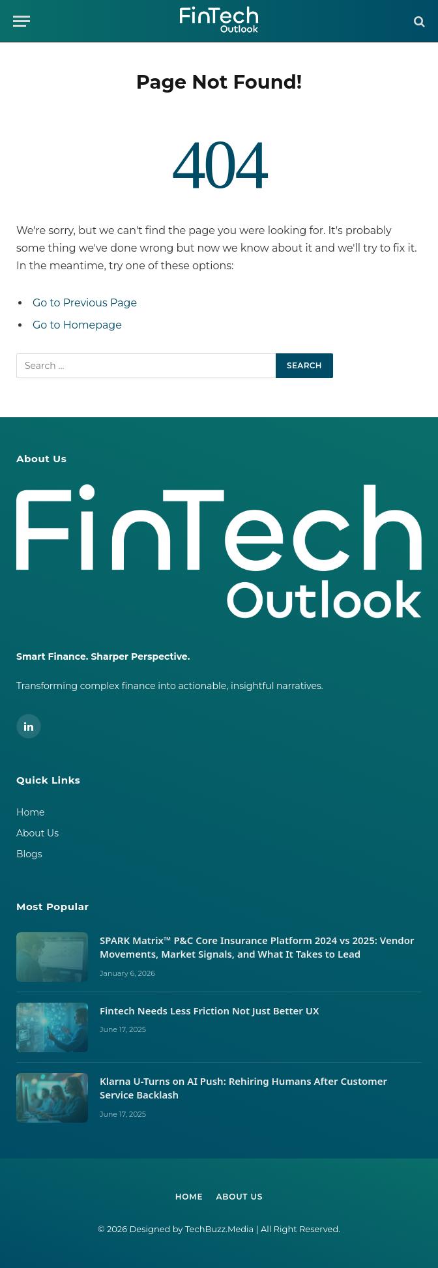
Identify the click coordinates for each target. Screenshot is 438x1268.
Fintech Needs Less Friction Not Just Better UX (210, 1010)
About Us (37, 833)
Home (30, 812)
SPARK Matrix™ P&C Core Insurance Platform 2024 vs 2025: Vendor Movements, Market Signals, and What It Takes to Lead (257, 947)
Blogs (29, 854)
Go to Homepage (77, 325)
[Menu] (21, 21)
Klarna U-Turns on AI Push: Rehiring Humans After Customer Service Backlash (243, 1087)
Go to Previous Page (85, 303)
